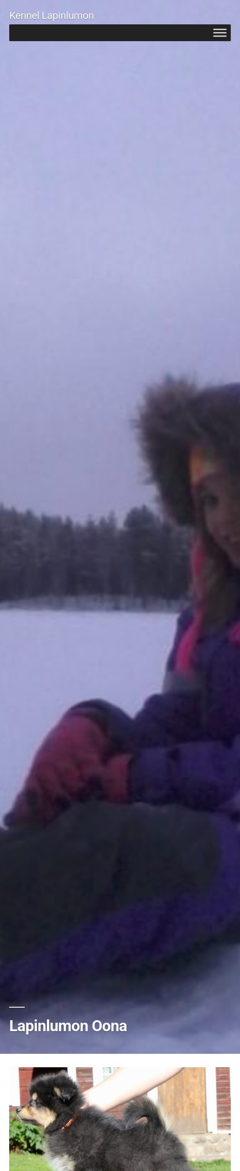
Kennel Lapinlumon (51, 15)
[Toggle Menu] (220, 33)
